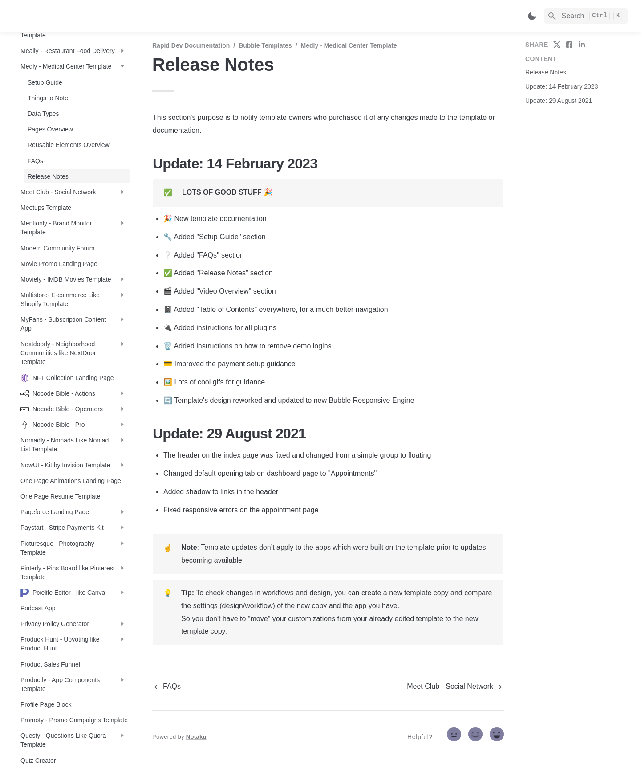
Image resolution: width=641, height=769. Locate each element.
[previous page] (166, 686)
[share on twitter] (556, 44)
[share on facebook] (569, 44)
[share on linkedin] (581, 44)
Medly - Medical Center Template (349, 45)
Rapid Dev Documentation (191, 45)
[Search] (586, 16)
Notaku (196, 736)
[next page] (455, 686)
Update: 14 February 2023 (561, 86)
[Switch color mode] (531, 16)
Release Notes (545, 72)
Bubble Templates (265, 45)
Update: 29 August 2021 (558, 100)
